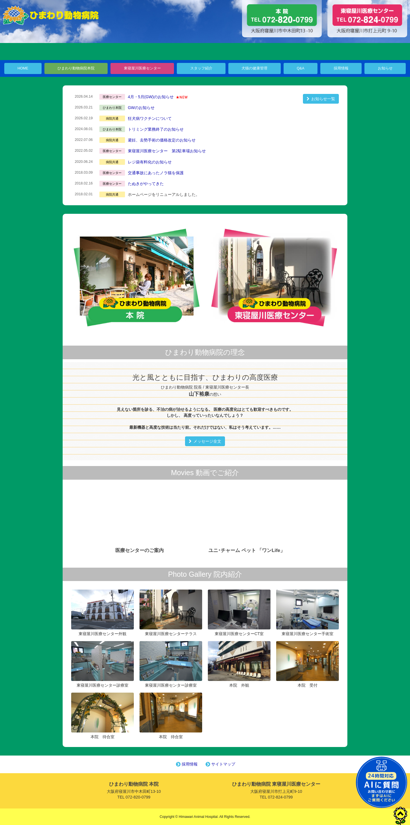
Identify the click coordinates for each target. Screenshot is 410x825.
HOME (22, 68)
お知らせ (385, 68)
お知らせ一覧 (321, 99)
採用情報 (341, 68)
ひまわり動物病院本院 (76, 68)
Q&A (300, 68)
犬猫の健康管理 (254, 68)
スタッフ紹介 (201, 68)
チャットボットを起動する (381, 782)
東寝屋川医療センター (142, 68)
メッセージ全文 (205, 441)
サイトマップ (219, 764)
